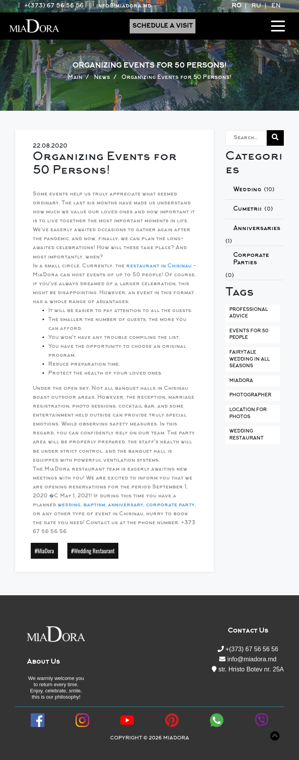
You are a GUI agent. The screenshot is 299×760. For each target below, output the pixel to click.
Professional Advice (248, 313)
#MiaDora (44, 551)
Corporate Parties (251, 259)
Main (75, 77)
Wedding (247, 189)
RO (236, 6)
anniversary (125, 505)
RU (256, 6)
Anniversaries (256, 228)
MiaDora (241, 380)
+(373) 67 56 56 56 (49, 6)
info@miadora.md (119, 6)
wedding (69, 505)
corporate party (170, 505)
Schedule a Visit (162, 26)
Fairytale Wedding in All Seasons (249, 359)
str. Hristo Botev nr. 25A (248, 669)
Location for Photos (248, 414)
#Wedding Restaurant (93, 551)
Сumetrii (247, 209)
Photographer (250, 395)
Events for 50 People (248, 335)
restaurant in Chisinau (159, 266)
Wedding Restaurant (246, 435)
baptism (94, 505)
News (102, 77)
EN (276, 6)
